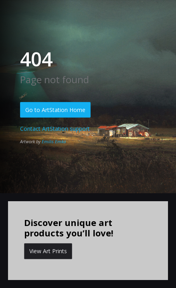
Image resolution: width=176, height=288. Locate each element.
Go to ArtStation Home (55, 110)
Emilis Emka (54, 141)
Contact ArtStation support (55, 128)
